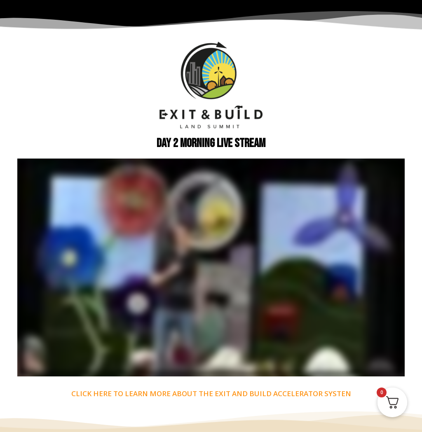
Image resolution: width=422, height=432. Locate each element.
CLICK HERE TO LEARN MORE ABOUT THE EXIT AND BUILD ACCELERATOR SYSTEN (211, 393)
